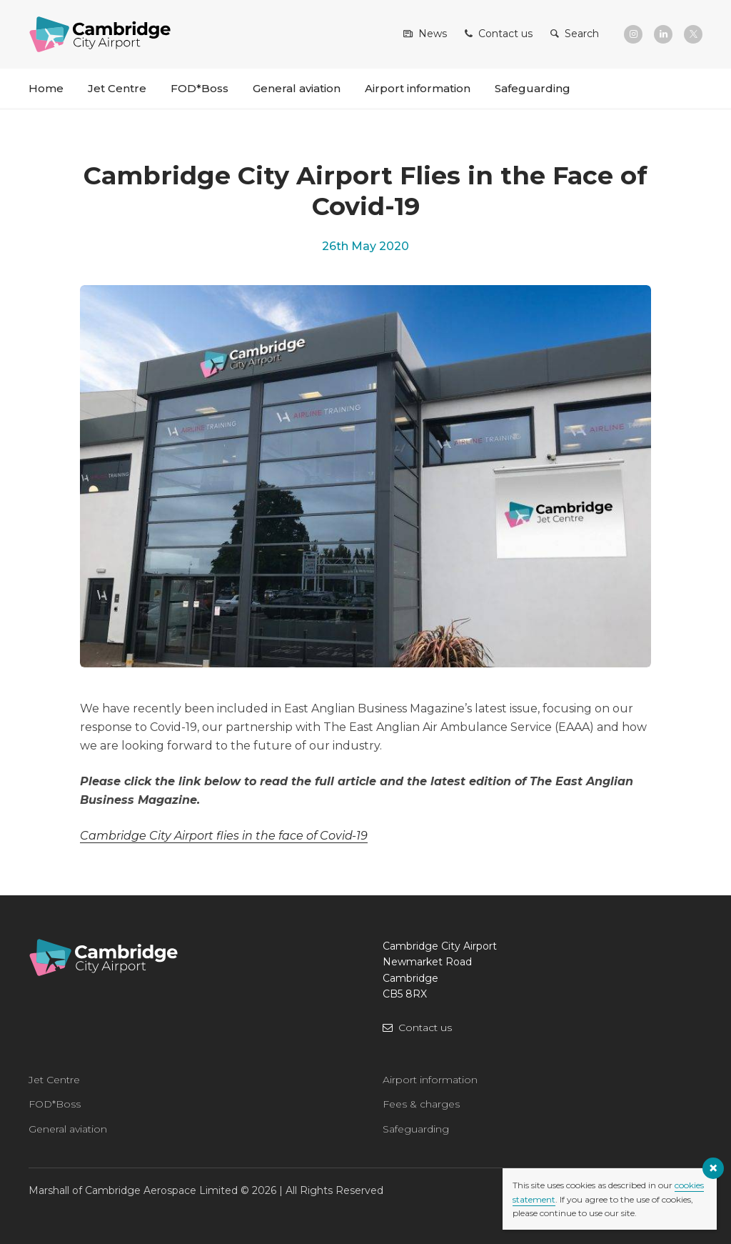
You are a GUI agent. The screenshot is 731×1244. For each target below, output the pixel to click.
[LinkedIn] (663, 34)
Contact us (425, 1027)
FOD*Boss (199, 88)
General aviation (297, 88)
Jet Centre (117, 88)
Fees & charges (421, 1104)
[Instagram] (633, 34)
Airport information (417, 88)
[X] (693, 34)
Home (46, 88)
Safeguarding (532, 88)
